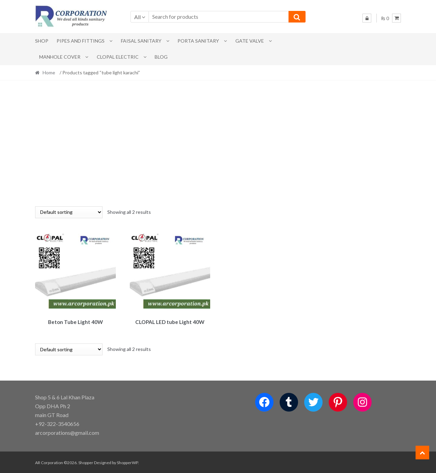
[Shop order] (69, 212)
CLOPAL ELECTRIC (118, 57)
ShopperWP (127, 461)
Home (49, 72)
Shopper (85, 461)
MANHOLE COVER (59, 57)
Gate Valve (249, 41)
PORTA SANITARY (198, 41)
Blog (161, 57)
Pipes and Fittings (81, 41)
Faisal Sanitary (141, 41)
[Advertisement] (218, 143)
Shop (41, 41)
